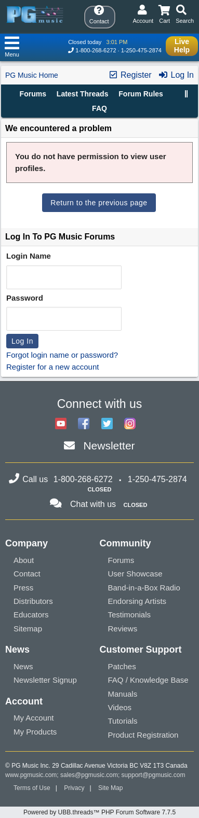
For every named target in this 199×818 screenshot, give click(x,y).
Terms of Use (32, 788)
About (24, 560)
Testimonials (129, 614)
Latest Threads (83, 94)
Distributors (33, 601)
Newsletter (109, 446)
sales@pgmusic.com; (91, 775)
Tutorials (123, 720)
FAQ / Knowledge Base (148, 679)
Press (23, 587)
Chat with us (93, 504)
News (23, 666)
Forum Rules (140, 94)
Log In (176, 74)
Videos (120, 707)
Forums (33, 94)
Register (130, 74)
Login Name (28, 255)
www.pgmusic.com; (32, 775)
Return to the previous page (98, 203)
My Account (34, 717)
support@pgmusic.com (153, 775)
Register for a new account (52, 366)
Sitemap (28, 628)
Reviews (123, 628)
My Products (35, 731)
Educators (31, 614)
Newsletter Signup (45, 679)
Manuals (123, 693)
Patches (122, 666)
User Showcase (135, 573)
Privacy (74, 788)
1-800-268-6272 (95, 50)
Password (24, 297)
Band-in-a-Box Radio (144, 587)
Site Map (110, 788)
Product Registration (143, 734)
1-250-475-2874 (141, 50)
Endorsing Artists (137, 601)
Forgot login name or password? (62, 354)
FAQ (99, 108)
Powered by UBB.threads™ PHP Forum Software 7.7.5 (99, 812)
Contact (27, 573)
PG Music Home (31, 75)
